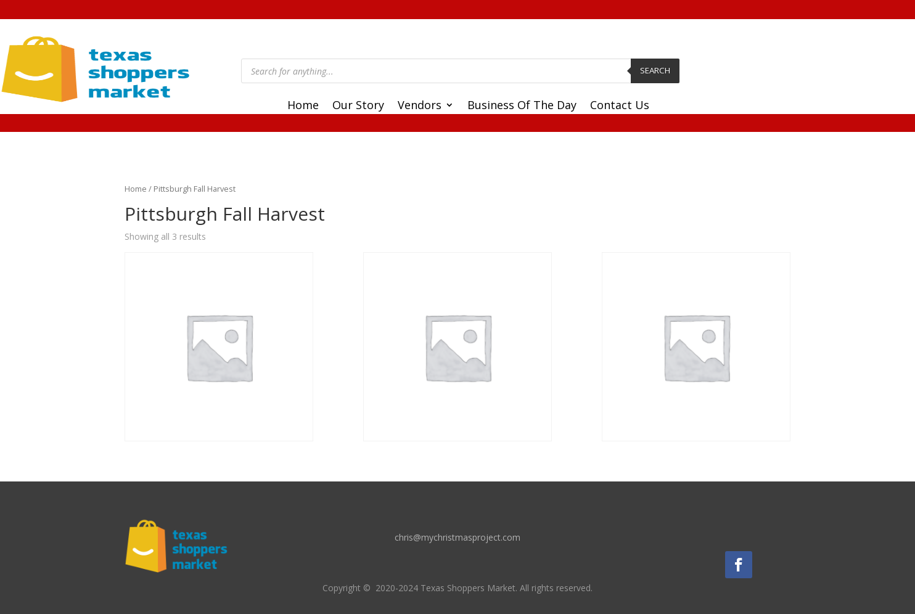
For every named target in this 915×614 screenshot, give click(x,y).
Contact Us (619, 106)
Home (303, 106)
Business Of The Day (521, 106)
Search (655, 70)
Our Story (358, 106)
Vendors (419, 106)
